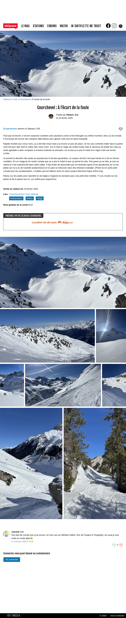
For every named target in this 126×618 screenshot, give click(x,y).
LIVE (15, 99)
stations (38, 26)
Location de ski (52, 222)
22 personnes (10, 128)
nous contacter (117, 615)
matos (64, 26)
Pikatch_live (72, 115)
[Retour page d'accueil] (12, 26)
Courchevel (25, 99)
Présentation (16, 198)
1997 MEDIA (15, 615)
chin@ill (15, 532)
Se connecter (11, 559)
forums (52, 26)
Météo (30, 198)
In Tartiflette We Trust (86, 26)
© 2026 (103, 615)
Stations (7, 99)
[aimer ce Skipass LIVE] (121, 130)
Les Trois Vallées (29, 194)
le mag (25, 26)
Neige (39, 198)
